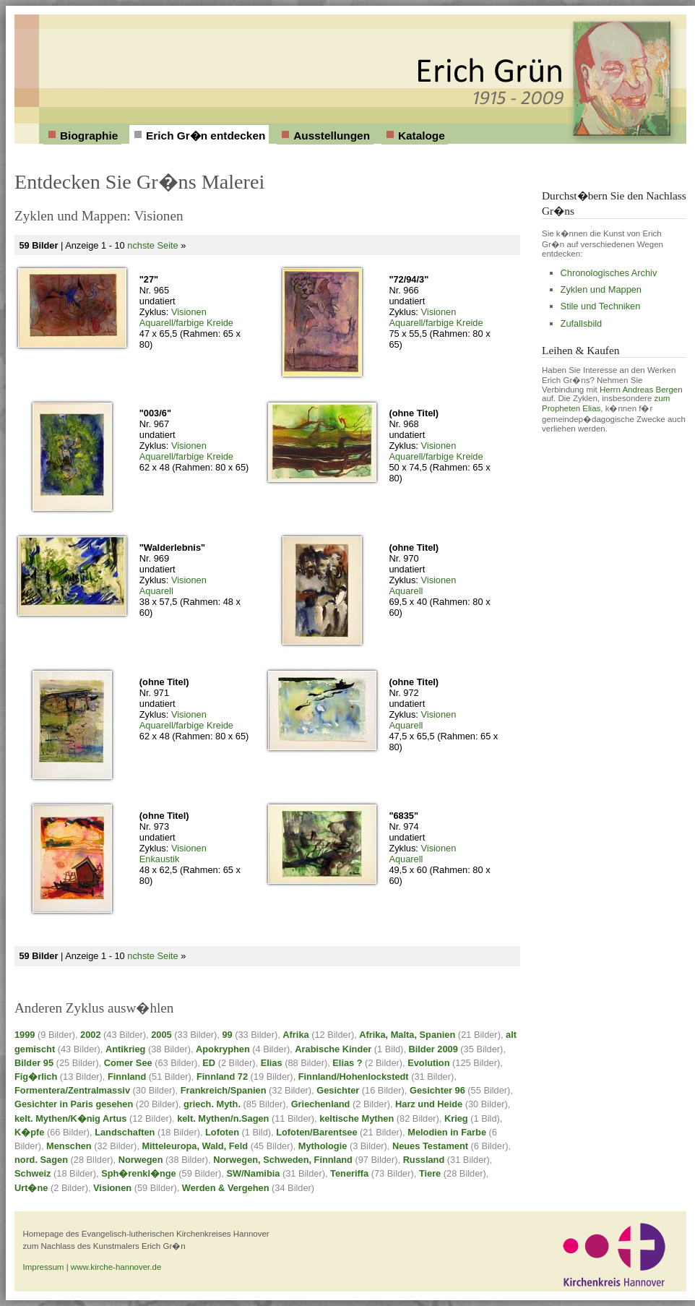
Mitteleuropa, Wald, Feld (195, 1145)
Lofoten (222, 1132)
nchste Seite (152, 245)
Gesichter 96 (437, 1090)
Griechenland (320, 1104)
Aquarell (156, 590)
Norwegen (140, 1159)
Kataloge (421, 135)
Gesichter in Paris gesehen (73, 1104)
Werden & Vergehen (225, 1187)
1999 (24, 1034)
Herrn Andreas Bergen (641, 389)
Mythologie (323, 1145)
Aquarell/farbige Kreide (186, 322)
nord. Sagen (41, 1159)
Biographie (89, 135)
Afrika (295, 1034)
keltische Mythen (356, 1118)
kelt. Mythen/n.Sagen (223, 1118)
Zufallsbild (582, 323)
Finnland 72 (222, 1076)
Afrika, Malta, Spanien (407, 1034)
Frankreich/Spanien (224, 1090)
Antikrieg (125, 1049)
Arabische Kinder (333, 1049)
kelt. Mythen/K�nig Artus (70, 1118)
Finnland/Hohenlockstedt (353, 1076)
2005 (161, 1034)
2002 (90, 1034)
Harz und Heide (428, 1104)
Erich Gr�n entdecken (205, 135)
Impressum (43, 1267)
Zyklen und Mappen (601, 289)
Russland (424, 1159)
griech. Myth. (212, 1104)
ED (208, 1062)
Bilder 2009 (433, 1049)
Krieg (456, 1118)
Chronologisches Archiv (609, 272)
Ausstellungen (331, 135)
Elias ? (347, 1062)
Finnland (127, 1076)
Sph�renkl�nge (138, 1173)
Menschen (69, 1145)
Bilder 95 (33, 1062)
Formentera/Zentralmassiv (72, 1090)
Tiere (430, 1173)
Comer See (128, 1062)
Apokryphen (223, 1049)
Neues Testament (430, 1145)
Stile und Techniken (601, 306)
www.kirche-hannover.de (116, 1267)
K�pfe (29, 1132)
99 (227, 1034)
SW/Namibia (253, 1173)
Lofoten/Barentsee (316, 1132)
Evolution (428, 1062)
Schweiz (32, 1173)
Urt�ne (31, 1187)
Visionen (189, 311)
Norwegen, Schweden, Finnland (283, 1159)
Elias (271, 1062)
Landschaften (125, 1132)
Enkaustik (159, 859)
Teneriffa (349, 1173)
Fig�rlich (35, 1076)
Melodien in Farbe (446, 1132)
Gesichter (337, 1090)
